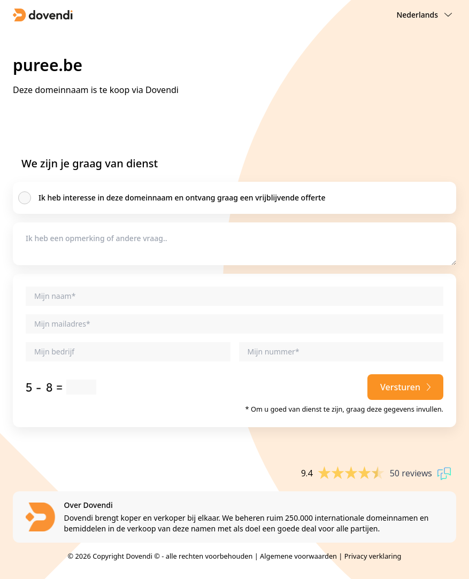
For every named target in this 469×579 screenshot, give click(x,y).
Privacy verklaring (373, 556)
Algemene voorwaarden (298, 556)
